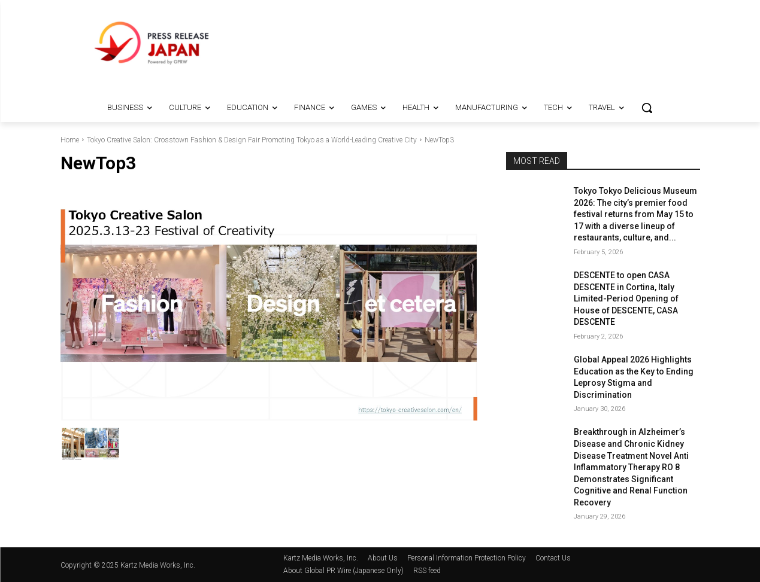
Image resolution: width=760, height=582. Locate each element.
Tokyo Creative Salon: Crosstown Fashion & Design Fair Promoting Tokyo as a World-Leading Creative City (252, 140)
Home (69, 140)
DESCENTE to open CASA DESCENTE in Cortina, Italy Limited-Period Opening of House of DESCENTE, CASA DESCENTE (626, 298)
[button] (646, 107)
